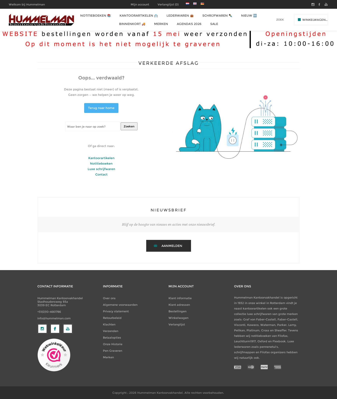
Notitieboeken (101, 163)
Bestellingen (177, 311)
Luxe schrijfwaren (101, 169)
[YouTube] (68, 364)
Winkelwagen (178, 318)
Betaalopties (112, 337)
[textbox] (274, 20)
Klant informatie (180, 298)
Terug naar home (101, 108)
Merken (108, 357)
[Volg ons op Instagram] (42, 364)
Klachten (109, 324)
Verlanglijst (176, 324)
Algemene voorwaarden (120, 304)
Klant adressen (179, 304)
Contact (101, 174)
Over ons (109, 298)
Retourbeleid (112, 318)
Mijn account (140, 4)
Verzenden (110, 331)
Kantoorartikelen (101, 158)
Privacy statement (116, 311)
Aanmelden (172, 246)
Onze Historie (112, 344)
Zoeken (129, 126)
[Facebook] (55, 364)
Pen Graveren (112, 350)
